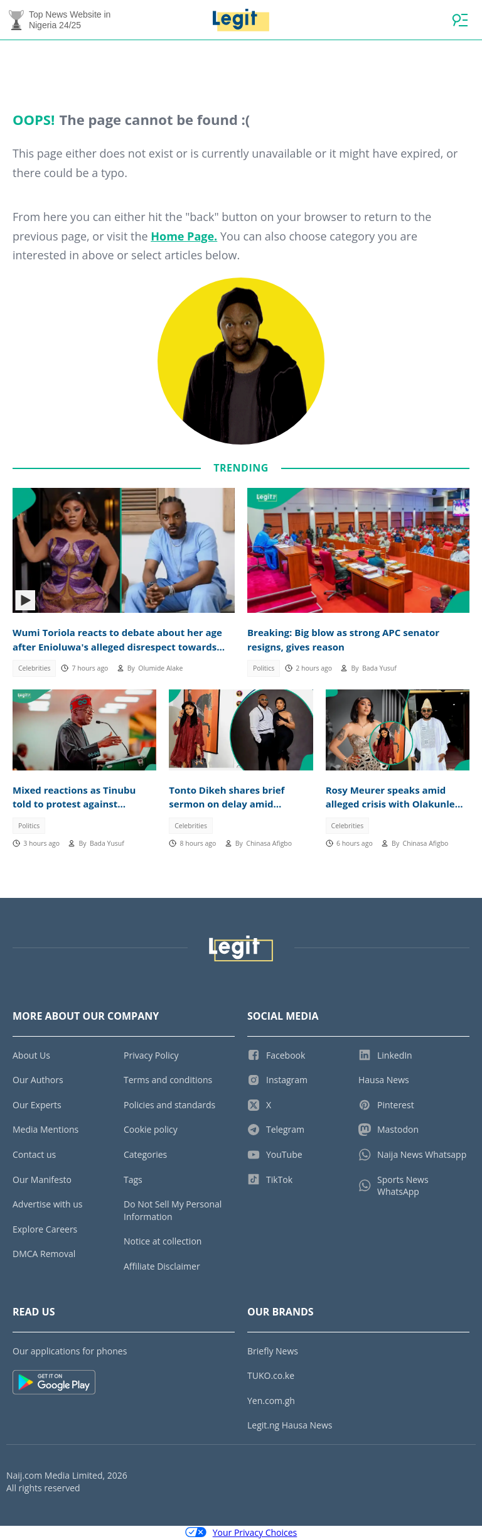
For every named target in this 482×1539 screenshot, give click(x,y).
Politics (263, 668)
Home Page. (184, 236)
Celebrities (34, 668)
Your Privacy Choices (241, 1532)
